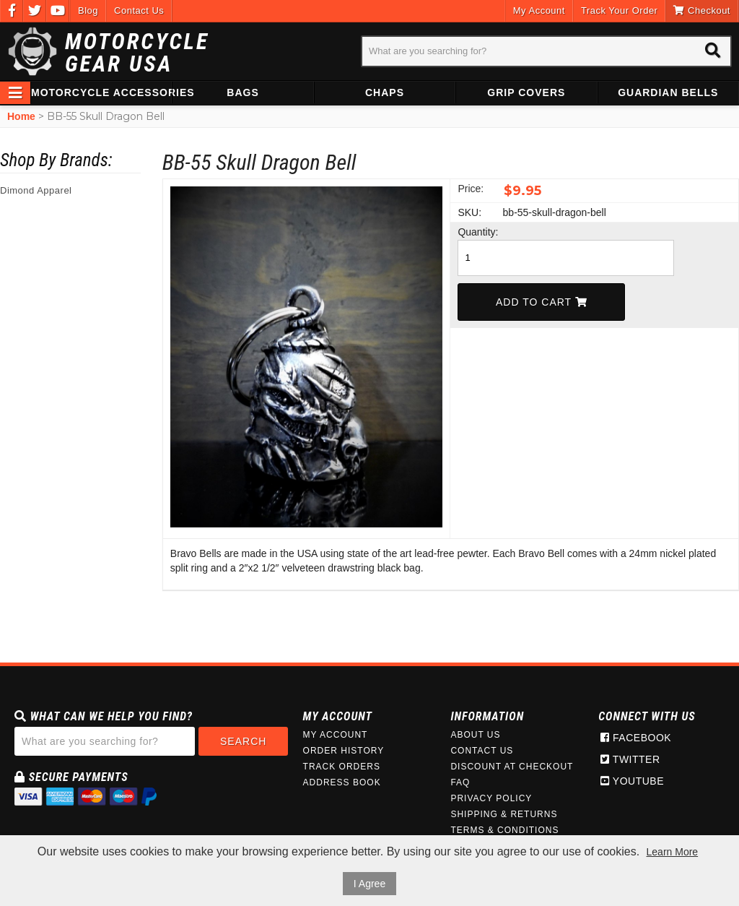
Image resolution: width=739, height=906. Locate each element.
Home (21, 116)
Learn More (673, 852)
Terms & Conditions (504, 830)
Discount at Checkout (511, 767)
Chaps (384, 92)
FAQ (460, 782)
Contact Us (139, 10)
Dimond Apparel (36, 190)
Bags (242, 92)
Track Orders (341, 767)
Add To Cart (541, 302)
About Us (475, 735)
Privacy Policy (491, 798)
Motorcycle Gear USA (137, 52)
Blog (88, 10)
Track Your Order (619, 10)
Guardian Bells (668, 92)
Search (243, 741)
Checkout (701, 10)
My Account (539, 10)
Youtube (632, 781)
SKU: (469, 212)
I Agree (369, 883)
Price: (471, 188)
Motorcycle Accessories (101, 92)
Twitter (630, 759)
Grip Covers (526, 92)
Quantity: (478, 232)
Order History (344, 751)
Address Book (342, 782)
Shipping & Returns (503, 814)
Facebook (635, 737)
